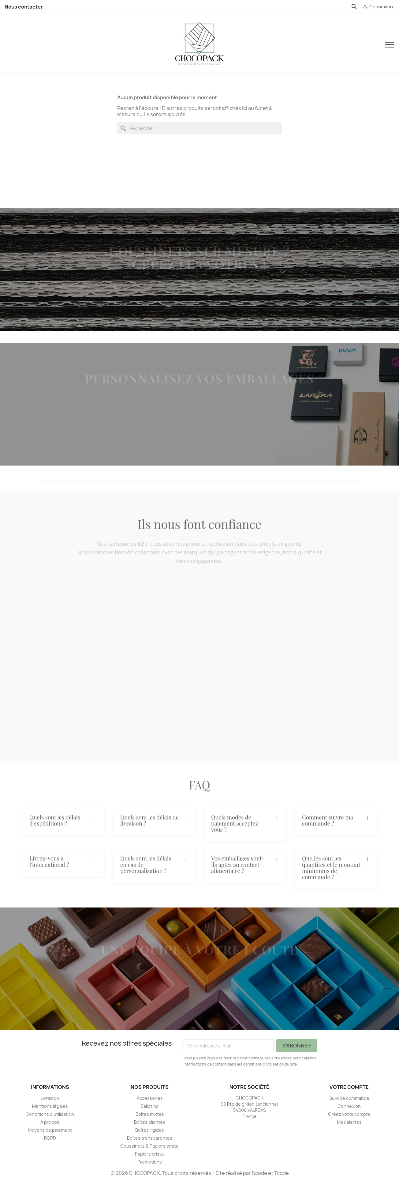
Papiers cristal (150, 1154)
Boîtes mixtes (150, 1114)
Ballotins (149, 1106)
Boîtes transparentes (149, 1138)
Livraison (50, 1098)
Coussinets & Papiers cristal (149, 1146)
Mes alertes (349, 1122)
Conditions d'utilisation (50, 1114)
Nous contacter (24, 6)
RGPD (50, 1138)
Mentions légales (50, 1106)
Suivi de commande (349, 1098)
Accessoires (150, 1098)
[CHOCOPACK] (199, 43)
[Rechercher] (199, 129)
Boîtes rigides (149, 1130)
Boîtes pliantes (149, 1122)
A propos (49, 1122)
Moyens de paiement (50, 1130)
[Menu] (389, 43)
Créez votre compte (349, 1114)
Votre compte (349, 1087)
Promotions (149, 1162)
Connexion (349, 1106)
